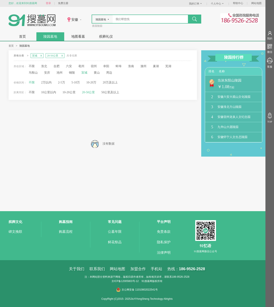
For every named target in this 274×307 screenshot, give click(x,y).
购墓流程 (66, 231)
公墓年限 (115, 231)
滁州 (143, 66)
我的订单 (196, 3)
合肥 (57, 66)
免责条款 (164, 231)
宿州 (94, 66)
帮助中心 (238, 3)
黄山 (97, 72)
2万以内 (46, 82)
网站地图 (256, 3)
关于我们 (76, 269)
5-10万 (75, 82)
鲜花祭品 (115, 242)
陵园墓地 (50, 36)
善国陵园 (97, 25)
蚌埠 (119, 66)
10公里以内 (48, 92)
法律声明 (164, 252)
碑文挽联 (15, 231)
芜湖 (168, 66)
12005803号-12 (130, 281)
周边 (109, 72)
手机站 (156, 269)
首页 (22, 36)
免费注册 (63, 3)
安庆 (47, 72)
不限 (32, 66)
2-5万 (61, 82)
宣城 (84, 72)
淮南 (131, 66)
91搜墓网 (146, 281)
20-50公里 (88, 92)
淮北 (44, 66)
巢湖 (156, 66)
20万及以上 (110, 82)
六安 (69, 66)
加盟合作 (138, 269)
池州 (60, 72)
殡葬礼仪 (106, 36)
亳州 (81, 66)
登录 (48, 3)
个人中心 (218, 3)
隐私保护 (164, 242)
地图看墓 (78, 36)
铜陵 (72, 72)
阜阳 (106, 66)
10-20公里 (69, 92)
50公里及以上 (110, 92)
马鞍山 (33, 72)
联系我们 (97, 269)
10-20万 (91, 82)
